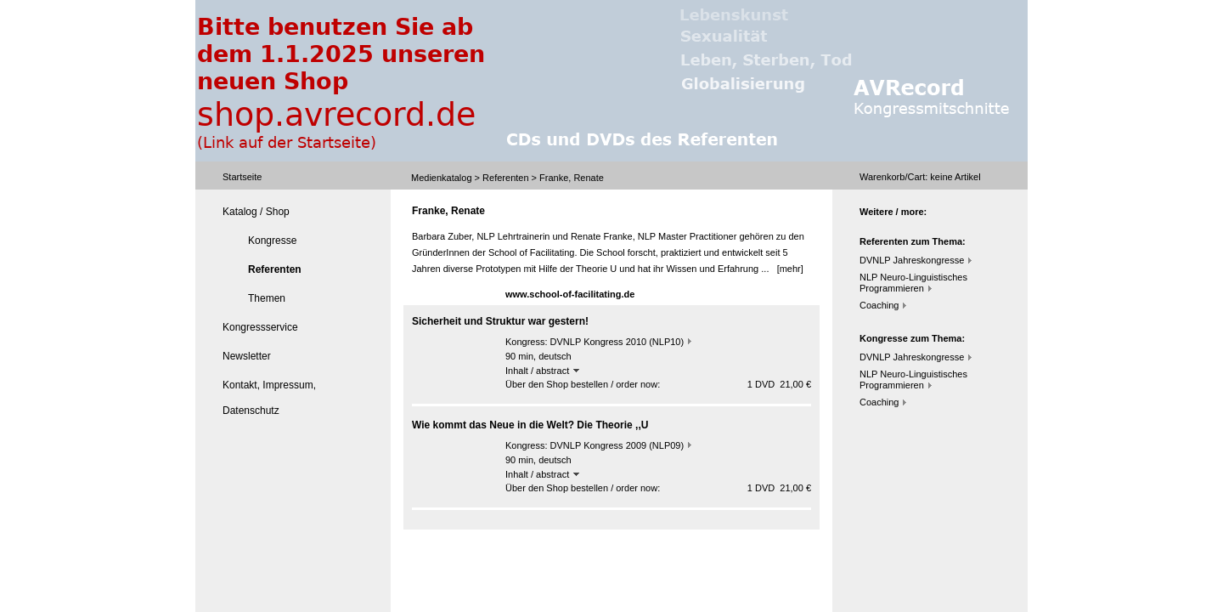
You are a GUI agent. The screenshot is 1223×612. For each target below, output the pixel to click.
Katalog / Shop (256, 212)
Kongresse (272, 240)
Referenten (505, 178)
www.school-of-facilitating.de (569, 294)
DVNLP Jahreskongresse (911, 260)
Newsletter (247, 356)
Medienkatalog (441, 178)
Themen (266, 298)
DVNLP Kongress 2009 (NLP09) (617, 445)
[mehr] (790, 269)
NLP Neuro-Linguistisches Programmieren (913, 282)
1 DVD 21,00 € (779, 384)
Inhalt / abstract (542, 371)
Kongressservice (260, 327)
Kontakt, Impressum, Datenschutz (269, 397)
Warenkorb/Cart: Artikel (920, 177)
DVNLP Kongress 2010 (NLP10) (617, 342)
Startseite (242, 177)
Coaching (879, 305)
